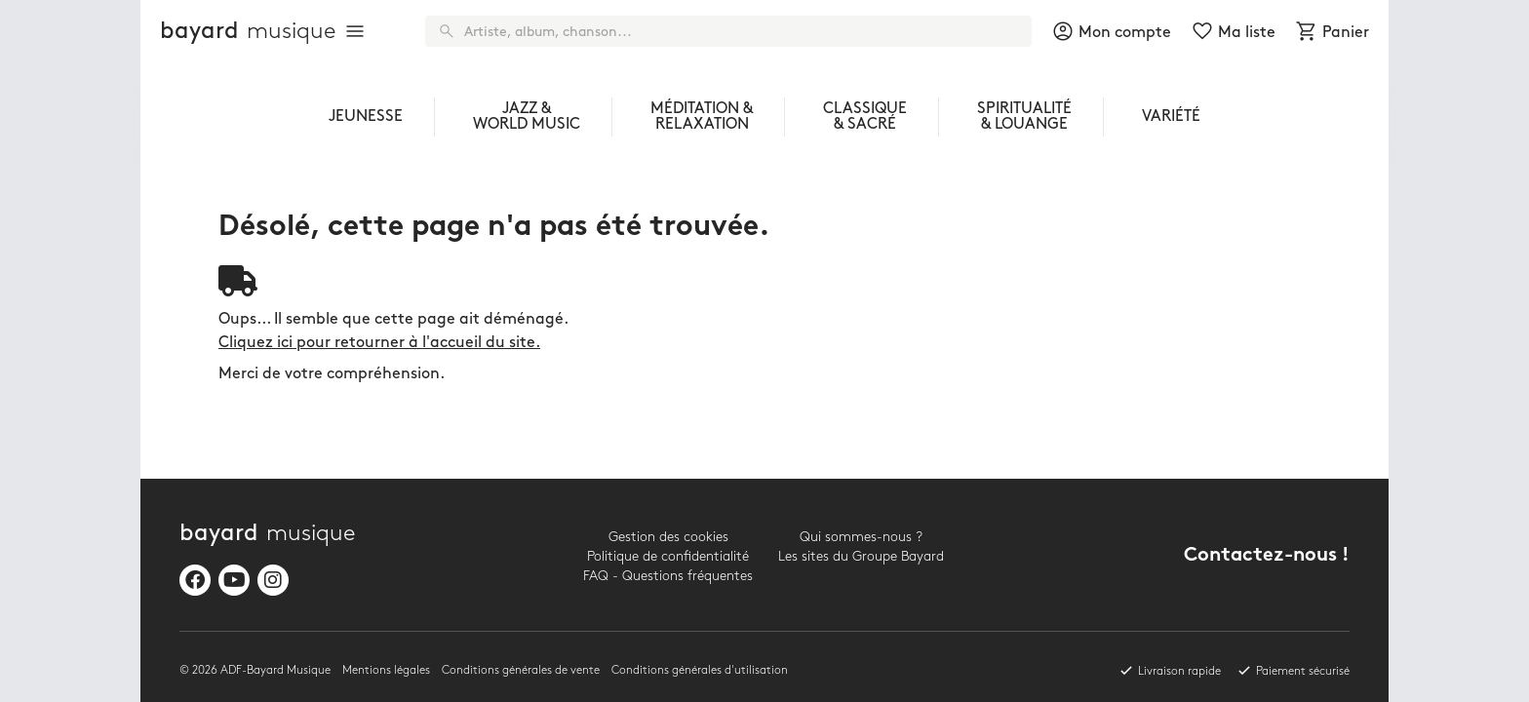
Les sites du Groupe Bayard (861, 556)
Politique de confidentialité (668, 556)
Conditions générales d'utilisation (699, 670)
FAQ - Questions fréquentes (668, 575)
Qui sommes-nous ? (861, 536)
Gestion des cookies (668, 536)
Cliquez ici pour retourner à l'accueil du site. (379, 342)
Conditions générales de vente (521, 670)
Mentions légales (386, 670)
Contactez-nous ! (1267, 556)
